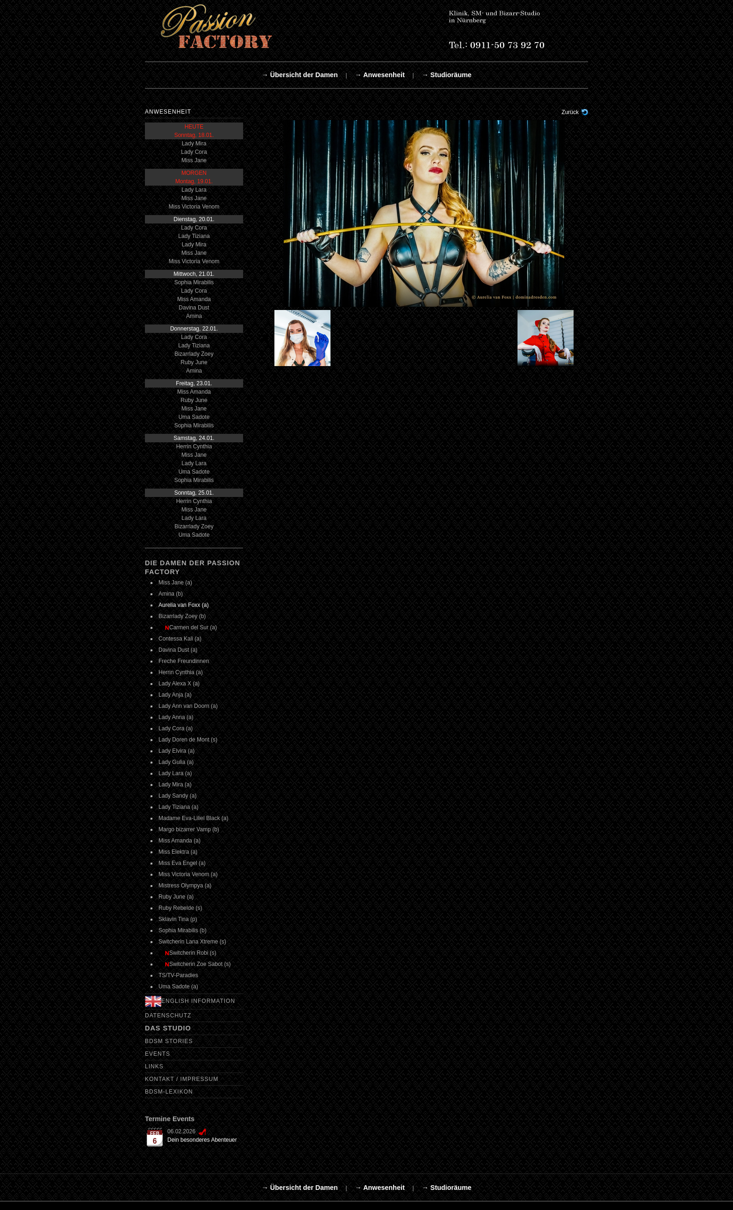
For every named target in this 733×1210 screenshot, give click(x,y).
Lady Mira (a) (175, 784)
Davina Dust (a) (177, 650)
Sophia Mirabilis (194, 282)
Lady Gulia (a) (176, 762)
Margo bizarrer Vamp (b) (188, 829)
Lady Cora (194, 152)
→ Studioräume (446, 75)
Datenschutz (168, 1015)
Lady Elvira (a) (176, 751)
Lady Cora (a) (175, 728)
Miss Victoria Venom (194, 206)
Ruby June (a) (176, 896)
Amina (194, 316)
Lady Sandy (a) (177, 795)
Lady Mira (194, 143)
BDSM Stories (169, 1041)
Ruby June (193, 362)
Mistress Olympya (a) (184, 885)
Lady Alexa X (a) (179, 683)
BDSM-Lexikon (169, 1091)
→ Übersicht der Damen (299, 75)
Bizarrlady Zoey (193, 354)
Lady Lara (193, 190)
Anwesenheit (168, 111)
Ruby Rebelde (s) (180, 908)
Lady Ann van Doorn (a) (188, 706)
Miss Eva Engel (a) (182, 863)
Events (157, 1054)
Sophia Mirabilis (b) (182, 930)
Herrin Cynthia (194, 446)
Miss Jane (194, 160)
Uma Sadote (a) (178, 986)
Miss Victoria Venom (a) (188, 874)
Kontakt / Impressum (181, 1079)
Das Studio (168, 1028)
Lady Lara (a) (175, 773)
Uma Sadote (194, 417)
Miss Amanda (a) (179, 840)
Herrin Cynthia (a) (180, 672)
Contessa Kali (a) (179, 638)
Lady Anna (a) (176, 717)
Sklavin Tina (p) (177, 919)
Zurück (570, 112)
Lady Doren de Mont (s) (187, 739)
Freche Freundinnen (183, 661)
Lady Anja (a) (175, 694)
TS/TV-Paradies (178, 975)
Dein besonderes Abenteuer (202, 1140)
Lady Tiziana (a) (178, 807)
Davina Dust (194, 307)
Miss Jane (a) (175, 582)
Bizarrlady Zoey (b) (182, 616)
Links (154, 1066)
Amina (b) (170, 594)
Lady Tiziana (193, 236)
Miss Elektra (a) (177, 852)
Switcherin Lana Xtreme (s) (192, 941)
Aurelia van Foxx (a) (183, 605)
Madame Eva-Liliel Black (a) (193, 818)
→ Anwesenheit (380, 75)
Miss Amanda (194, 299)
